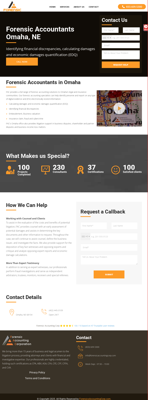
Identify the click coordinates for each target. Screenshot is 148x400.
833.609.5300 (132, 7)
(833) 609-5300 (92, 351)
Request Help (120, 68)
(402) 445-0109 (56, 314)
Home (52, 8)
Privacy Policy (37, 376)
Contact (94, 8)
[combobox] (107, 41)
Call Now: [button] (22, 66)
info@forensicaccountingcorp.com (100, 359)
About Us (79, 8)
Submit (109, 278)
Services (64, 8)
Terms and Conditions (37, 382)
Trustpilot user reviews (94, 329)
